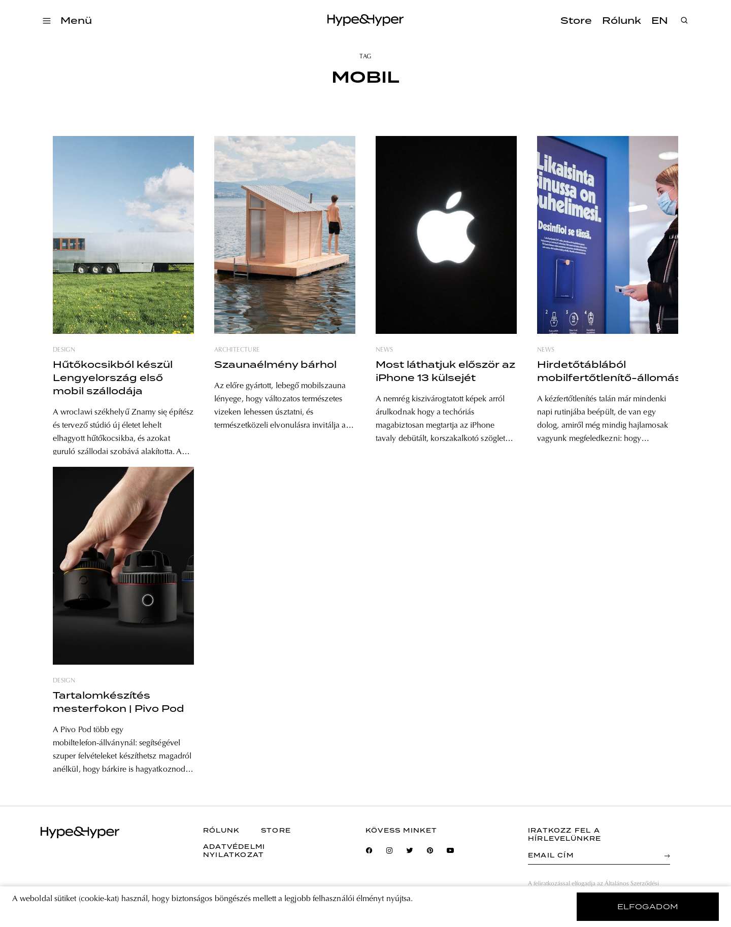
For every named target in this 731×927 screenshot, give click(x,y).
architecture (236, 350)
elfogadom (648, 907)
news (384, 350)
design (64, 350)
